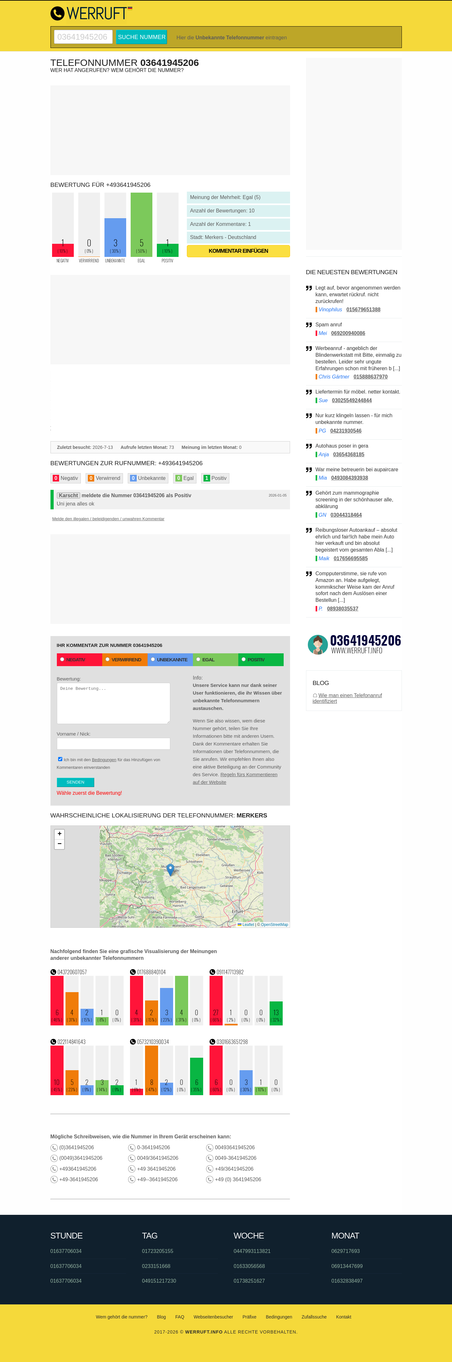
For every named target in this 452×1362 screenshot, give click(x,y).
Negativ (72, 659)
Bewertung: (113, 700)
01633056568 (249, 1266)
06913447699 (347, 1266)
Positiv (252, 659)
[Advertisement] (170, 130)
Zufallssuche (314, 1316)
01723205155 (157, 1251)
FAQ (179, 1316)
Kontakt (343, 1316)
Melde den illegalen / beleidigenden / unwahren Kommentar (108, 518)
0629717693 (346, 1251)
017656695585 (351, 558)
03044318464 (346, 515)
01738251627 (249, 1281)
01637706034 (66, 1251)
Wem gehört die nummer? (122, 1316)
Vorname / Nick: (113, 740)
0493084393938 (349, 478)
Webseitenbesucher (213, 1316)
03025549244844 (352, 400)
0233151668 (156, 1266)
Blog (161, 1316)
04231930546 (346, 431)
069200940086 (348, 333)
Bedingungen (104, 759)
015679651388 (363, 309)
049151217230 (159, 1281)
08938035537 (342, 608)
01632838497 (347, 1281)
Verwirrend (123, 659)
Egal (205, 659)
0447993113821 (252, 1251)
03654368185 (348, 454)
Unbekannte (169, 659)
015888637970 (371, 376)
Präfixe (249, 1316)
